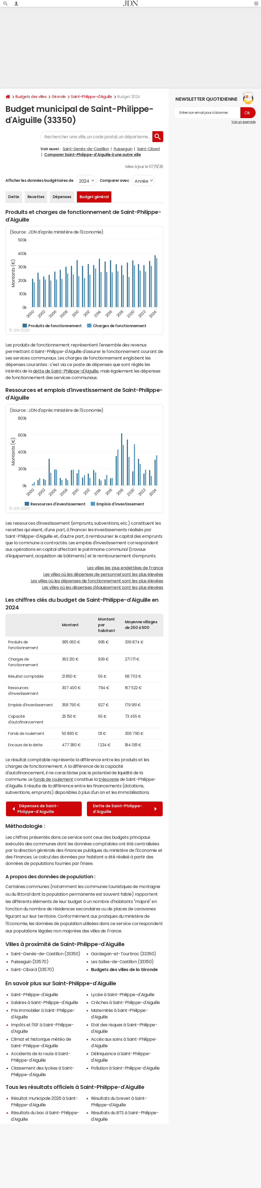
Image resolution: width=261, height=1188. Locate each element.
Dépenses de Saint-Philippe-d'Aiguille (35, 809)
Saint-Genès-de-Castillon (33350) (45, 953)
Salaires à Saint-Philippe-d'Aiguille (44, 1002)
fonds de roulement (53, 779)
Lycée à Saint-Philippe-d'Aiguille (123, 994)
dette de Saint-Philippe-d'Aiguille (66, 371)
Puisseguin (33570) (29, 961)
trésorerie (109, 779)
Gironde (59, 97)
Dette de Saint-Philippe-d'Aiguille (125, 809)
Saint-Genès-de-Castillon (86, 149)
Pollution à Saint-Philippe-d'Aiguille (125, 1068)
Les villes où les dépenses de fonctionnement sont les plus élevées (97, 581)
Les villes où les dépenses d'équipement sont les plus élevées (102, 587)
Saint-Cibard (148, 149)
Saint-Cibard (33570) (32, 969)
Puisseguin (123, 149)
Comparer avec (114, 180)
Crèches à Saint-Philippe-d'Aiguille (125, 1002)
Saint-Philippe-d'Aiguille (91, 97)
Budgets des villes (30, 97)
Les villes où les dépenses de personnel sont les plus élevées (103, 574)
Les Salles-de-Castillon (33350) (122, 961)
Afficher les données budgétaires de (39, 180)
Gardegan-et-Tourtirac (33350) (123, 953)
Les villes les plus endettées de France (125, 568)
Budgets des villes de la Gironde (124, 969)
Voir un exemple (243, 122)
